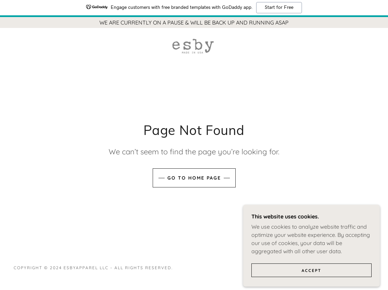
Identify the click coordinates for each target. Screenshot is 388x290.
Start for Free (279, 7)
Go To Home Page (194, 178)
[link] (193, 45)
